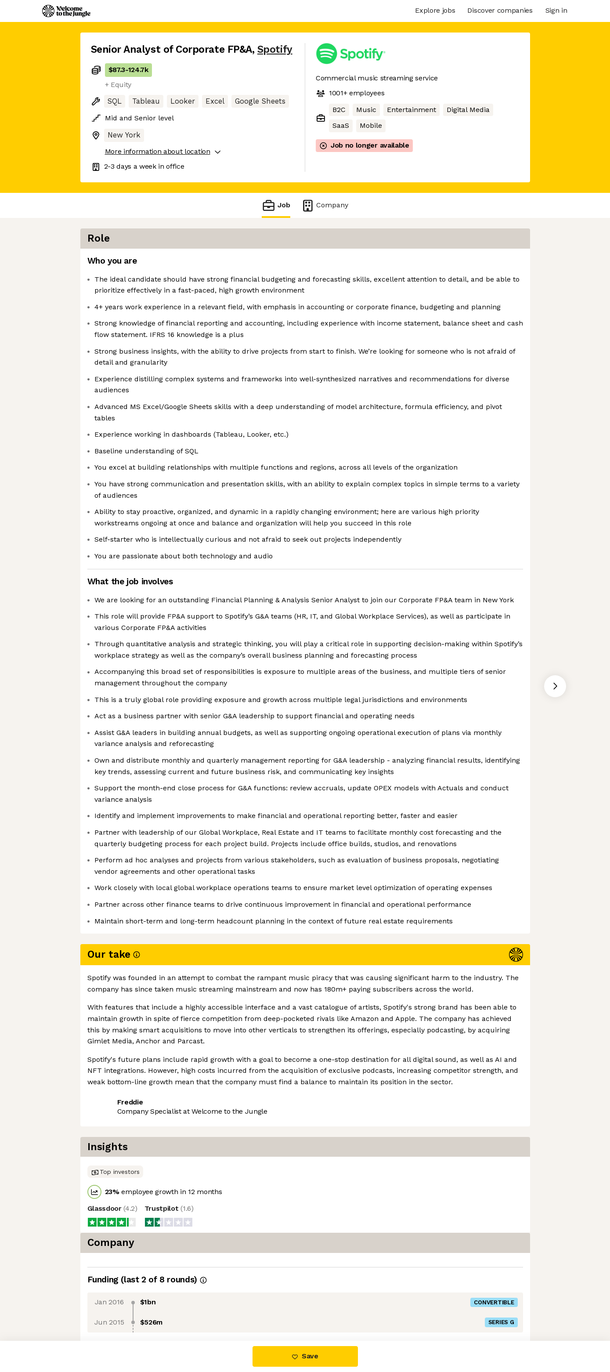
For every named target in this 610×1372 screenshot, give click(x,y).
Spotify (274, 49)
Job (276, 205)
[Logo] (66, 11)
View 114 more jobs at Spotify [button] (202, 1304)
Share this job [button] (115, 1304)
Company (324, 205)
